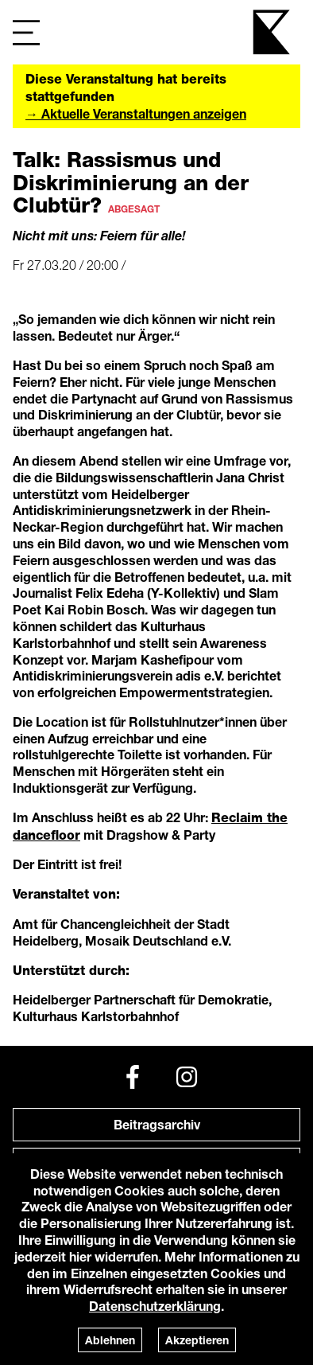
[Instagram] (187, 1077)
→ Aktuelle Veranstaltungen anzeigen (135, 113)
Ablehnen (110, 1340)
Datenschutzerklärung (155, 1305)
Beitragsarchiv (157, 1124)
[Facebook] (133, 1077)
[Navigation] (26, 32)
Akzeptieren (197, 1340)
